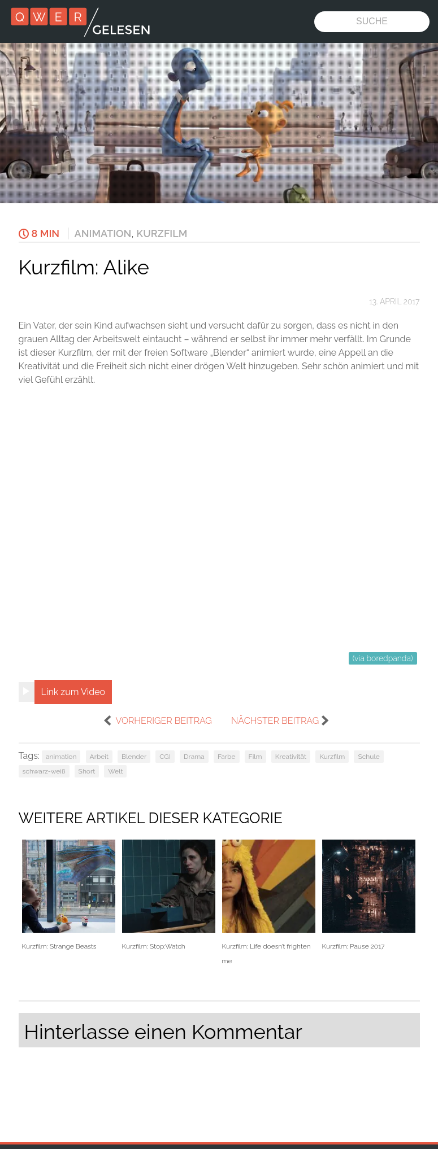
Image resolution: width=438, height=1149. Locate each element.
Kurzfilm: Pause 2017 (368, 895)
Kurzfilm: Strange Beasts (68, 895)
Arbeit (99, 757)
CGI (165, 757)
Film (255, 757)
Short (87, 771)
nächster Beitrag (275, 720)
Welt (115, 771)
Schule (368, 757)
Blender (134, 757)
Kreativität (290, 757)
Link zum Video (73, 692)
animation (61, 757)
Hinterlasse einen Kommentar (163, 1031)
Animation (103, 233)
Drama (194, 757)
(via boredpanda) (383, 658)
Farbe (227, 757)
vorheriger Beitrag (163, 720)
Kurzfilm (161, 233)
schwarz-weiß (44, 771)
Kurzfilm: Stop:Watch (168, 895)
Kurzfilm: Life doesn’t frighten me (268, 902)
